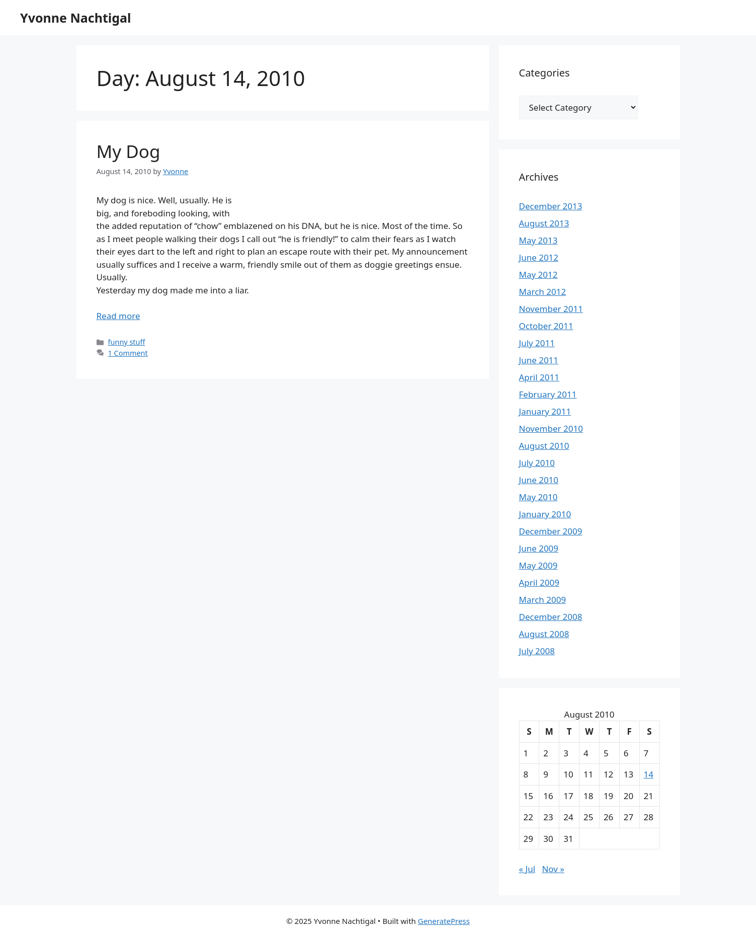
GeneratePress (444, 921)
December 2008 (550, 616)
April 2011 (539, 377)
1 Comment (128, 353)
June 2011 (539, 360)
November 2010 (551, 428)
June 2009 (539, 548)
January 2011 (545, 411)
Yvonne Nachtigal (75, 17)
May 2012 (538, 274)
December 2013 (550, 206)
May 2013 (538, 240)
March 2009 (542, 599)
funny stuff (126, 342)
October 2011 (546, 326)
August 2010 (544, 445)
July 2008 (537, 651)
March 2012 (542, 291)
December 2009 (550, 531)
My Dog (128, 151)
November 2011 (551, 309)
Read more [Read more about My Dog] (118, 316)
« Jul (527, 869)
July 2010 (537, 462)
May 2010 (538, 497)
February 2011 (548, 394)
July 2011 (537, 343)
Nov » (553, 869)
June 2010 (539, 480)
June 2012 (539, 257)
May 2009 (538, 565)
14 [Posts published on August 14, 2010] (648, 774)
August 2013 (544, 223)
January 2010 (545, 514)
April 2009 (539, 582)
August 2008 (544, 634)
